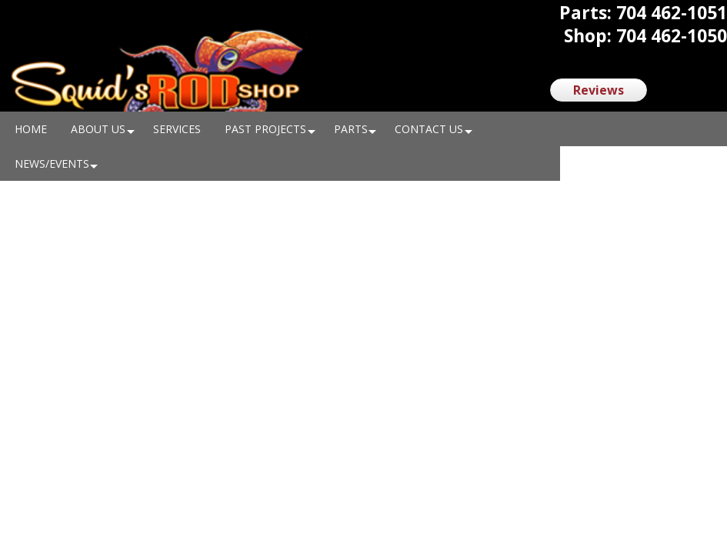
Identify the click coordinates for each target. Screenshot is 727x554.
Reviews (598, 90)
